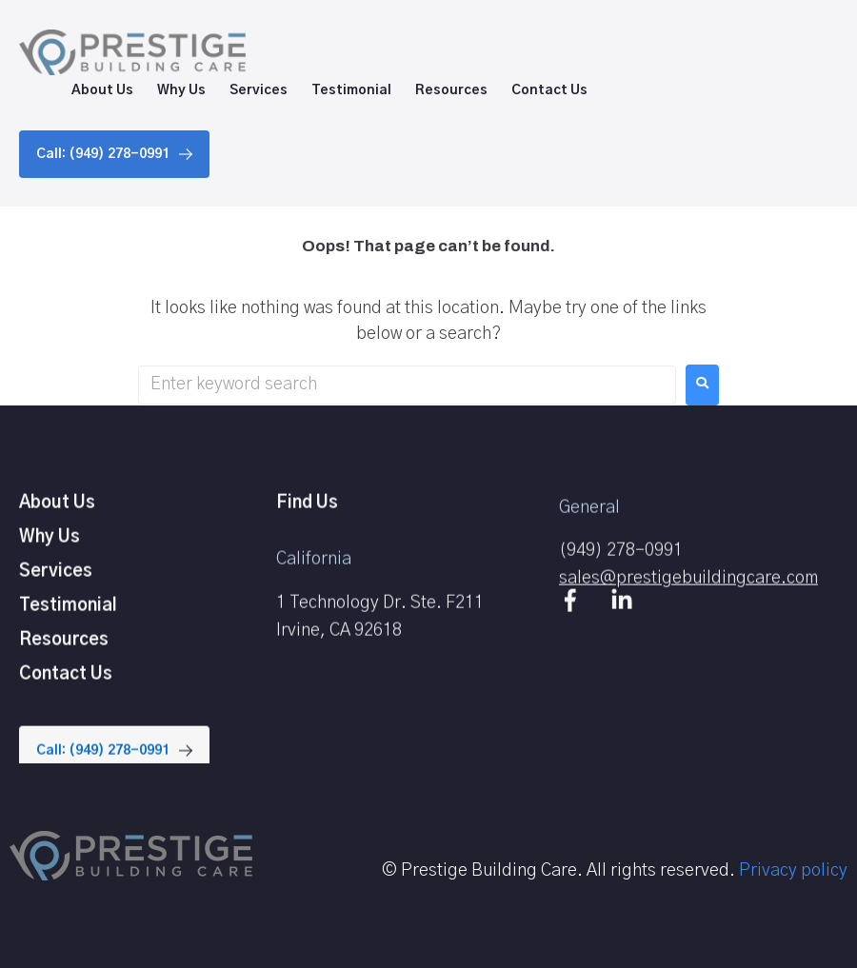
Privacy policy (793, 870)
